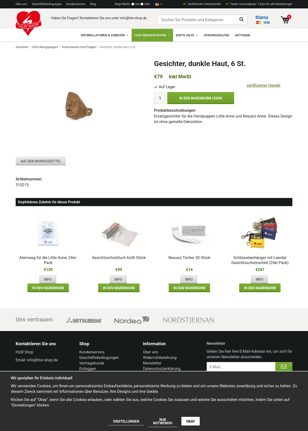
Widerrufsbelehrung (160, 357)
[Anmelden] (283, 367)
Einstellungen (126, 421)
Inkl (137, 4)
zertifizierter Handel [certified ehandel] (263, 85)
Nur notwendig (163, 421)
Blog (93, 4)
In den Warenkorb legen (200, 98)
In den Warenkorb (48, 288)
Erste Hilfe (187, 35)
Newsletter (152, 363)
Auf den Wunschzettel (40, 161)
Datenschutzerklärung (161, 368)
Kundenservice (75, 4)
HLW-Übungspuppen (152, 35)
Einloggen (87, 368)
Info (47, 279)
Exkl (147, 4)
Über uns (21, 4)
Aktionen (242, 35)
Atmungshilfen (216, 35)
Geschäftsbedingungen (47, 4)
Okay (190, 421)
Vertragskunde (91, 363)
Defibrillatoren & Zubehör (104, 35)
